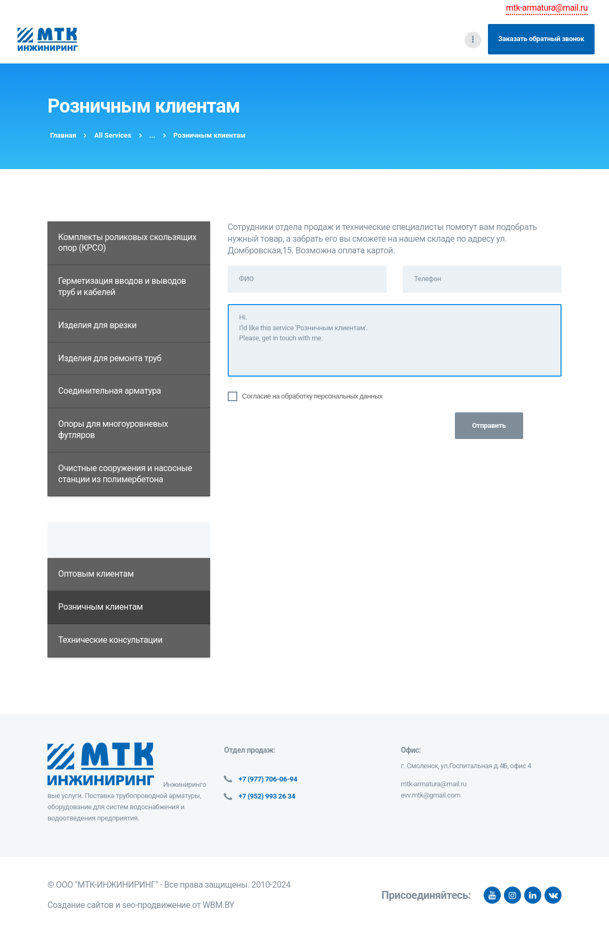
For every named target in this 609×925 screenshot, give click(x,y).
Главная (63, 135)
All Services (112, 135)
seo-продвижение (156, 905)
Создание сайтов (80, 905)
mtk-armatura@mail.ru (547, 8)
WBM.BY (218, 905)
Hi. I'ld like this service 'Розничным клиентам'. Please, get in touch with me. (395, 340)
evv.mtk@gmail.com (431, 795)
